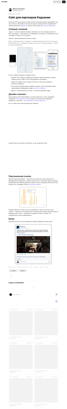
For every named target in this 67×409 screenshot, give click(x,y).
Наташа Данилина (39, 100)
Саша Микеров (28, 100)
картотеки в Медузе (39, 88)
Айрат (28, 98)
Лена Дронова (20, 98)
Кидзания (23, 25)
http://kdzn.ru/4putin (35, 184)
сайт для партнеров (49, 25)
